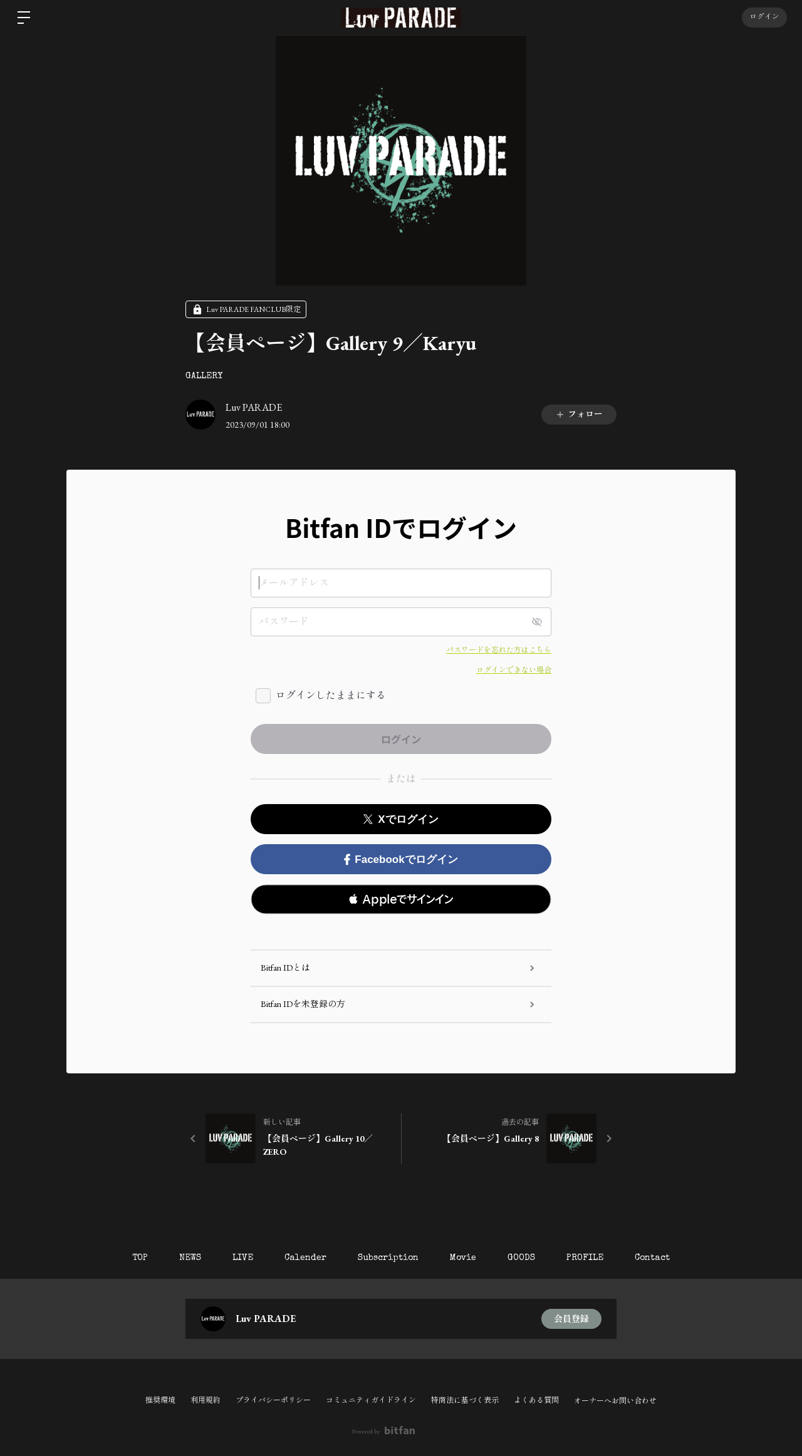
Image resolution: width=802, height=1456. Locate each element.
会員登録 (571, 1318)
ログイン (764, 17)
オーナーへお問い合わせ (615, 1401)
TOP (140, 1258)
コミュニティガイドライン (371, 1400)
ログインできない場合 (513, 670)
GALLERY (203, 376)
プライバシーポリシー (273, 1400)
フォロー (579, 414)
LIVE (242, 1258)
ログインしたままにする (331, 695)
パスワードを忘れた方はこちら (498, 650)
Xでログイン (400, 819)
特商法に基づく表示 (465, 1400)
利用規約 (205, 1400)
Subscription (388, 1258)
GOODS (521, 1258)
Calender (305, 1258)
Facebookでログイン (400, 859)
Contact (652, 1258)
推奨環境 (160, 1400)
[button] (401, 899)
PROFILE (584, 1258)
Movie (463, 1258)
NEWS (190, 1258)
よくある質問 (536, 1400)
